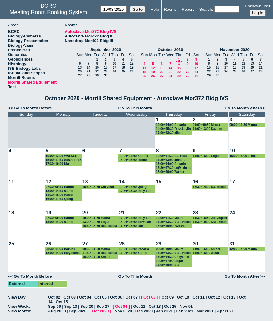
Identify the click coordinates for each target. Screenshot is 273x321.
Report (188, 9)
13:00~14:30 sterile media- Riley (59, 191)
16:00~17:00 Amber (96, 257)
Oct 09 (167, 297)
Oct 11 (198, 297)
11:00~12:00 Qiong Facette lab (133, 187)
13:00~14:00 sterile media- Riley (59, 222)
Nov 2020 (123, 311)
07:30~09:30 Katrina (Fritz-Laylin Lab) (60, 187)
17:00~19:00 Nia (167, 265)
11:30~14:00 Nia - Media (99, 253)
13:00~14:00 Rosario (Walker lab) (171, 164)
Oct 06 (116, 297)
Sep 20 (86, 306)
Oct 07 (132, 297)
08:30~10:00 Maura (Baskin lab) (169, 249)
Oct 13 (229, 297)
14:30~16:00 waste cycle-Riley (59, 195)
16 (105, 67)
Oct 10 (183, 297)
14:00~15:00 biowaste (135, 222)
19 (131, 67)
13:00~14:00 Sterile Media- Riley (133, 253)
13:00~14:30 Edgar (96, 222)
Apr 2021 (225, 311)
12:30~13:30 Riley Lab (135, 191)
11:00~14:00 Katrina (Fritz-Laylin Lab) (133, 156)
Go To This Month (135, 108)
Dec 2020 (144, 311)
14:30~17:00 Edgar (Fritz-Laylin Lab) (169, 261)
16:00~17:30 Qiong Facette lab (59, 199)
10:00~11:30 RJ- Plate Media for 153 (172, 156)
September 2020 (105, 49)
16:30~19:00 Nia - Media (210, 222)
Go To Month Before (33, 108)
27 (80, 75)
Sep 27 (103, 306)
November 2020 (235, 49)
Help (155, 9)
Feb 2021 (184, 311)
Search (205, 9)
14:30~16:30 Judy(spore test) (210, 218)
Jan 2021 (164, 311)
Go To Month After (242, 108)
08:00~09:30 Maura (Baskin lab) (206, 125)
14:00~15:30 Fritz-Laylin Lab (173, 129)
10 (114, 63)
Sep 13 (70, 306)
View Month (19, 311)
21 (88, 71)
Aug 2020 (57, 311)
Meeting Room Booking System (48, 12)
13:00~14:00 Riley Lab (135, 218)
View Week (18, 306)
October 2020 (170, 49)
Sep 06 (54, 306)
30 (105, 75)
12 (131, 63)
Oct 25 (170, 306)
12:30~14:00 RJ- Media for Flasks (209, 187)
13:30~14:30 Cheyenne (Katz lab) (172, 257)
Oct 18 (155, 306)
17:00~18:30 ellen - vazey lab (169, 133)
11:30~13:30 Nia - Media (173, 222)
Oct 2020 (100, 311)
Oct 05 (100, 297)
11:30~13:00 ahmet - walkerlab (170, 160)
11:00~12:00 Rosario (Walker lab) (134, 249)
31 (196, 76)
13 (80, 67)
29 (97, 75)
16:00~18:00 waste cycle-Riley (206, 253)
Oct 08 (149, 297)
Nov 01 (186, 306)
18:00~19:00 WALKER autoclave (172, 226)
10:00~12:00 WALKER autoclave (61, 156)
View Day (17, 297)
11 (123, 63)
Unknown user (257, 6)
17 (114, 67)
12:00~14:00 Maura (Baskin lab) (243, 249)
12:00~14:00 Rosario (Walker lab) (171, 125)
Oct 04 (85, 297)
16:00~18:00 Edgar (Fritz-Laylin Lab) (206, 156)
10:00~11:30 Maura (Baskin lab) (96, 218)
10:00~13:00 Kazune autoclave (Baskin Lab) (209, 129)
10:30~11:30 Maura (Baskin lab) (96, 249)
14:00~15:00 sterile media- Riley (133, 160)
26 (131, 71)
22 (97, 71)
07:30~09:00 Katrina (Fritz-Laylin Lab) (60, 218)
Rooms (170, 9)
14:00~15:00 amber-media (207, 249)
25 (123, 71)
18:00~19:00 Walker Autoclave (170, 172)
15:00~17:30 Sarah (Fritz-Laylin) (64, 160)
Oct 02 (54, 297)
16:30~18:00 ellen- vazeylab (242, 156)
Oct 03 (69, 297)
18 (123, 67)
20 (80, 71)
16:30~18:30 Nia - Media (99, 226)
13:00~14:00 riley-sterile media (63, 253)
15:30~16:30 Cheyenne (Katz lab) (99, 187)
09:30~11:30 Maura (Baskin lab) (243, 125)
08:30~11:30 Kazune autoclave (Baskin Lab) (62, 249)
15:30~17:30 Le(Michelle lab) (173, 168)
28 (88, 75)
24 (114, 71)
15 (97, 67)
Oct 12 (214, 297)
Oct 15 (62, 301)
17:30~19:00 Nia (57, 164)
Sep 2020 (77, 311)
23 (105, 71)
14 (88, 67)
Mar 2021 (205, 311)
